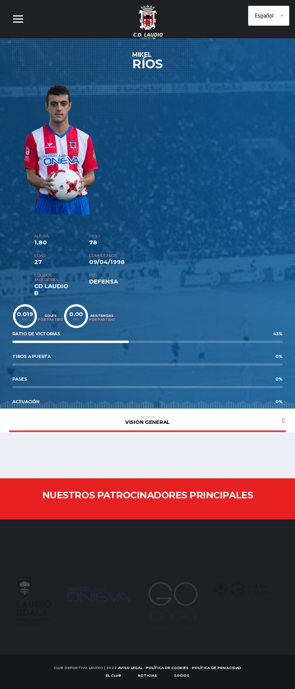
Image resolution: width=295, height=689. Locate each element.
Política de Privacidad (216, 668)
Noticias (147, 676)
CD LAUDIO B (51, 289)
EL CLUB (113, 676)
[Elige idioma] (268, 16)
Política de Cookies (167, 668)
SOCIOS (181, 676)
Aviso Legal (130, 668)
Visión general (147, 420)
